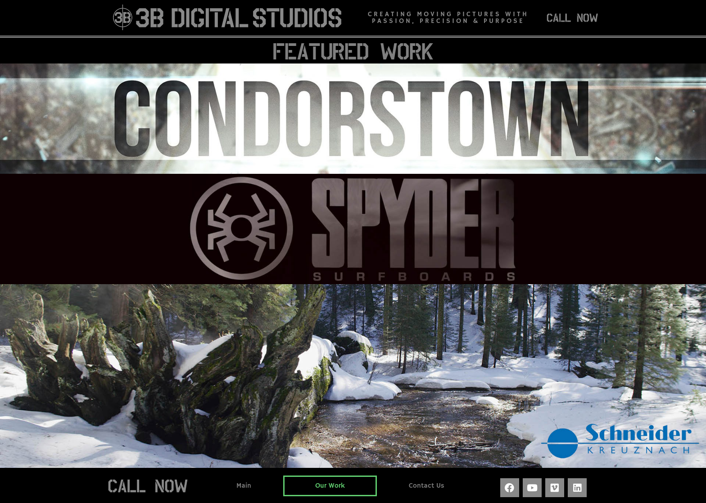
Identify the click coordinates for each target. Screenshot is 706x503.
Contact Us (426, 485)
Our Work (330, 485)
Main (243, 485)
